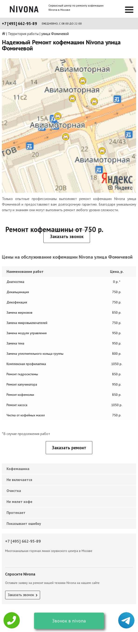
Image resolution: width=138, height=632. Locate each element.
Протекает (16, 512)
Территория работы (23, 34)
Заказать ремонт (69, 447)
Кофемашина (18, 468)
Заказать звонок (66, 236)
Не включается (19, 479)
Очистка (14, 490)
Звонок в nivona (69, 621)
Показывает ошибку (24, 523)
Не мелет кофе (19, 501)
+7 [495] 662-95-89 (19, 23)
